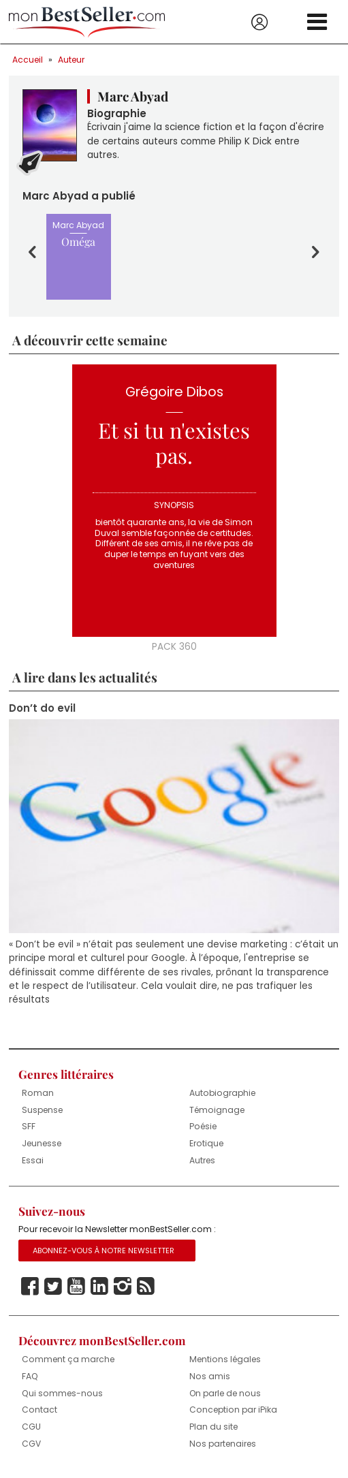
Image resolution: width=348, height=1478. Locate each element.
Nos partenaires (222, 1443)
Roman (38, 1093)
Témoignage (216, 1110)
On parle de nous (225, 1393)
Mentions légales (225, 1359)
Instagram (122, 1286)
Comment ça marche (68, 1359)
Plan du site (213, 1426)
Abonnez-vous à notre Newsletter (103, 1250)
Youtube (76, 1286)
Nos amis (209, 1376)
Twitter (53, 1286)
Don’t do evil (42, 708)
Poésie (203, 1126)
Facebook (30, 1286)
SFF (28, 1126)
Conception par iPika (233, 1409)
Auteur (71, 59)
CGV (31, 1443)
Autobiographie (222, 1093)
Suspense (42, 1110)
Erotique (206, 1143)
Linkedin (99, 1286)
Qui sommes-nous (62, 1393)
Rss (146, 1286)
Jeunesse (41, 1143)
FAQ (30, 1376)
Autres (202, 1160)
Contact (39, 1409)
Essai (33, 1160)
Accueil (27, 59)
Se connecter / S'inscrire (259, 22)
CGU (31, 1426)
